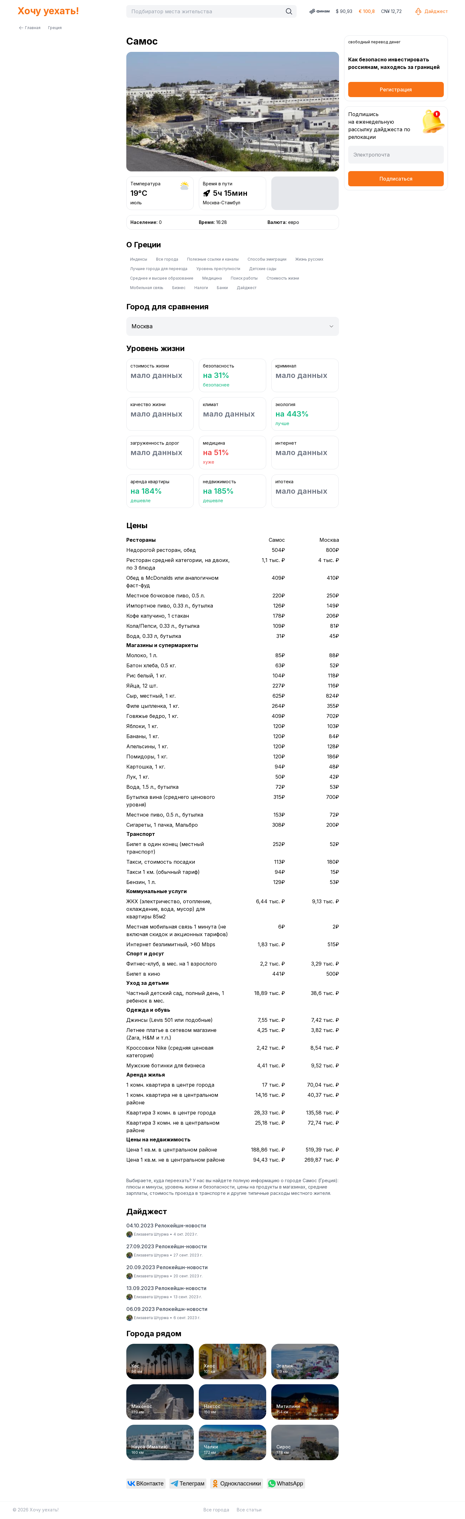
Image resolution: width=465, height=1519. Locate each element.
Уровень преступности (218, 268)
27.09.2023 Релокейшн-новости (166, 1246)
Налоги (201, 287)
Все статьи (249, 1509)
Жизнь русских (309, 259)
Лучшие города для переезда (158, 268)
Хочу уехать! (48, 10)
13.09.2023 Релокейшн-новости (166, 1288)
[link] (146, 1484)
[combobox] (206, 11)
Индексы (138, 259)
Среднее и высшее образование (161, 278)
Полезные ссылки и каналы (213, 259)
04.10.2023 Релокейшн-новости (166, 1225)
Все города (167, 259)
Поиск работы (244, 278)
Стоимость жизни (283, 278)
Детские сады (262, 268)
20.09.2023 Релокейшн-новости (167, 1267)
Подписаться (396, 179)
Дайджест (431, 11)
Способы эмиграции (267, 259)
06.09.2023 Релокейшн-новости (166, 1309)
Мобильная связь (146, 287)
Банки (222, 287)
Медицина (212, 278)
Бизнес (178, 287)
